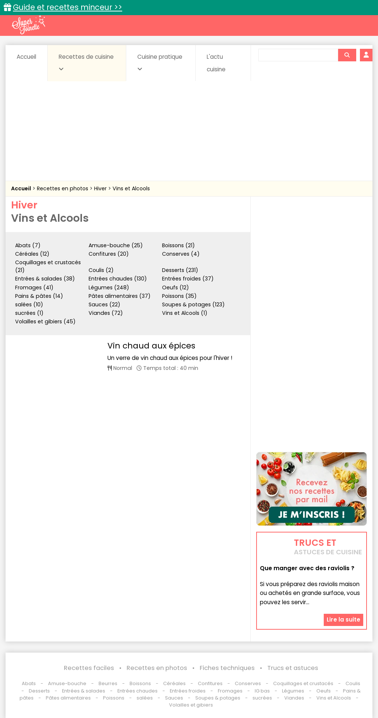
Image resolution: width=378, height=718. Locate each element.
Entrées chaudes (137, 691)
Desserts (39, 691)
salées (145, 698)
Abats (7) (28, 245)
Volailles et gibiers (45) (45, 321)
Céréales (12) (32, 254)
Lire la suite (343, 619)
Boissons (140, 683)
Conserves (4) (181, 254)
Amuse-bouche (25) (116, 245)
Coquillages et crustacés (303, 683)
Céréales (174, 683)
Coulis (353, 683)
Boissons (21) (178, 245)
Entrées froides (188, 691)
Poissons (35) (179, 296)
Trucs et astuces (292, 668)
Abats (29, 683)
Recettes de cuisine (86, 62)
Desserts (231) (180, 270)
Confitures (210, 683)
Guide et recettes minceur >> (67, 7)
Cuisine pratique (159, 62)
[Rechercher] (347, 55)
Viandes (294, 698)
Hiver (101, 188)
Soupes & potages (217, 698)
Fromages (230, 691)
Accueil (26, 57)
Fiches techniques (227, 668)
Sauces (174, 698)
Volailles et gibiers (191, 705)
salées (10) (29, 304)
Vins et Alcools (131, 188)
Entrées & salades (83, 691)
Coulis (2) (101, 270)
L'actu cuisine (216, 63)
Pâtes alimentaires (68, 698)
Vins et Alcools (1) (184, 313)
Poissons (113, 698)
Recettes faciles (89, 668)
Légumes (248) (109, 287)
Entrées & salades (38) (45, 278)
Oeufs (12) (175, 287)
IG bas (262, 691)
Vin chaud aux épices (151, 345)
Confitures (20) (109, 254)
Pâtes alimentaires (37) (120, 296)
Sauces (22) (104, 304)
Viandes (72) (106, 313)
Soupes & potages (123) (193, 304)
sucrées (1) (29, 313)
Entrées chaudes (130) (118, 278)
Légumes (293, 691)
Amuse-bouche (67, 683)
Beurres (108, 683)
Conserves (248, 683)
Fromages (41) (34, 287)
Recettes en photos (63, 188)
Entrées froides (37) (188, 278)
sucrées (262, 698)
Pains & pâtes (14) (39, 296)
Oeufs (324, 691)
